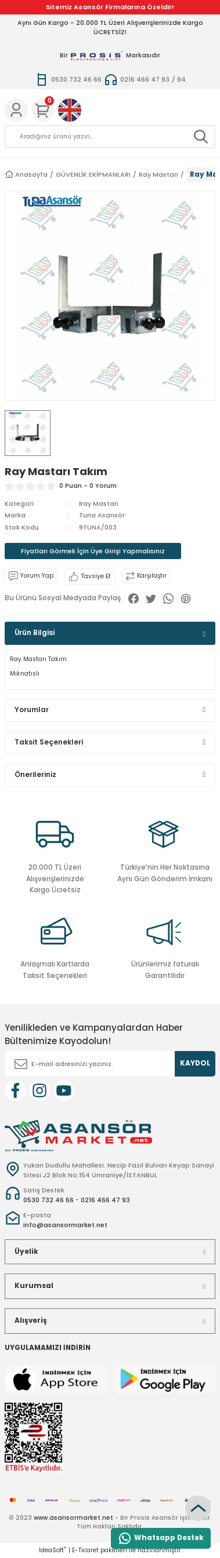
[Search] (110, 136)
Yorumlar (32, 709)
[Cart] (43, 110)
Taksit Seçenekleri (49, 742)
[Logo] (78, 1135)
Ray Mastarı (98, 503)
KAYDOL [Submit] (195, 1063)
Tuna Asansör (102, 515)
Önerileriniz (35, 774)
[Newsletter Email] (110, 1064)
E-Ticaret (85, 1550)
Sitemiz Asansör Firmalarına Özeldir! (110, 7)
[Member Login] (16, 110)
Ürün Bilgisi (35, 632)
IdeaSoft (52, 1550)
